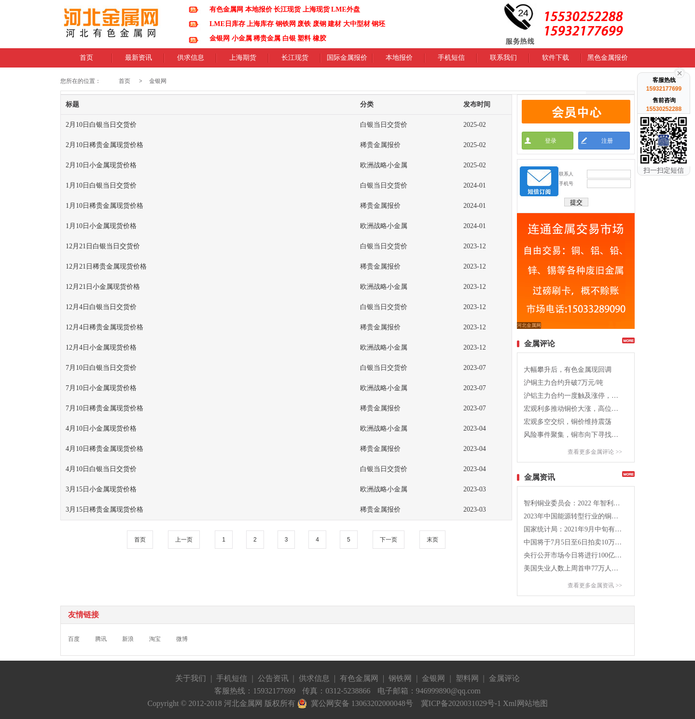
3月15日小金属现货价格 (101, 489)
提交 (576, 202)
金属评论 (504, 678)
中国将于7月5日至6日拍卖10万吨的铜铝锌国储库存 (573, 542)
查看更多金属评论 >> (595, 451)
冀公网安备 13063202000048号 (355, 703)
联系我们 (503, 61)
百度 (74, 639)
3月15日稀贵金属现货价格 (104, 509)
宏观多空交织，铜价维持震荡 (568, 421)
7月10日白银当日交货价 (101, 367)
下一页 (388, 539)
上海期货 (243, 61)
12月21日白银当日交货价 (103, 246)
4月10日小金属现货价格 (101, 428)
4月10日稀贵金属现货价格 (104, 448)
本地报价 (399, 61)
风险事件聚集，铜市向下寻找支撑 (573, 434)
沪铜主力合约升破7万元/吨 (563, 382)
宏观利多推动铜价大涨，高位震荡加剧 (573, 408)
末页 (432, 539)
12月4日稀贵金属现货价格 (104, 327)
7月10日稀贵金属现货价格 (104, 408)
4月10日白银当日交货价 (101, 469)
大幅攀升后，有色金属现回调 (568, 369)
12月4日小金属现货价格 (101, 347)
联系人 (566, 173)
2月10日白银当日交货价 (101, 124)
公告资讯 (273, 678)
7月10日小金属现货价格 (101, 388)
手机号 (566, 183)
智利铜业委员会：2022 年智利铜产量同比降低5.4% (573, 503)
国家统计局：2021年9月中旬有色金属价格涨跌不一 (573, 529)
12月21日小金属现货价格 (103, 286)
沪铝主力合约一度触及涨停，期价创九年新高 (573, 395)
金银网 (158, 81)
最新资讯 (138, 61)
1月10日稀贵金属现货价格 (104, 205)
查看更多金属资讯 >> (595, 585)
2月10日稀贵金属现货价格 (104, 145)
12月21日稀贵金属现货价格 (106, 266)
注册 (607, 140)
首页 (86, 61)
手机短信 (451, 61)
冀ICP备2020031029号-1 (461, 703)
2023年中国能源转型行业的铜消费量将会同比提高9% (573, 516)
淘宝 (155, 639)
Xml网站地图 (525, 703)
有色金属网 (359, 678)
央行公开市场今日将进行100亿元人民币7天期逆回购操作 (573, 555)
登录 (550, 140)
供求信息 (191, 61)
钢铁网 (400, 678)
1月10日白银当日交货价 (101, 185)
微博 (182, 639)
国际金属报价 (347, 61)
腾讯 (101, 639)
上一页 (184, 539)
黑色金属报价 (608, 61)
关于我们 (190, 678)
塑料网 (467, 678)
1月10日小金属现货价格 (101, 226)
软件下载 (555, 61)
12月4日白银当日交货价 (101, 307)
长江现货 (295, 61)
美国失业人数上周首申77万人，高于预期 (573, 568)
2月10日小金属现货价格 (101, 165)
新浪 (128, 639)
